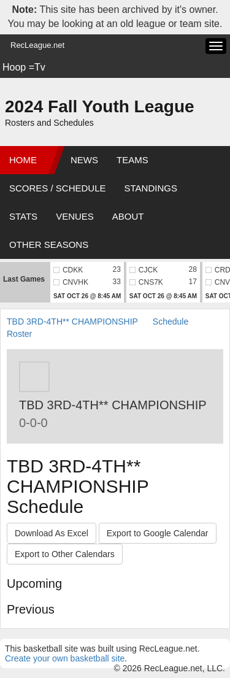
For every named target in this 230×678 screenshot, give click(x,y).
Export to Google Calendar (158, 533)
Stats (23, 216)
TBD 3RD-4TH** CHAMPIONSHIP (72, 321)
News (84, 160)
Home (23, 160)
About (128, 216)
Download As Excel (51, 533)
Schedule (170, 321)
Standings (151, 188)
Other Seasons (48, 244)
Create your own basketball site (65, 658)
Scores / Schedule (57, 188)
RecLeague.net (37, 45)
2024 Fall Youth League (99, 106)
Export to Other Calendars (65, 554)
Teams (132, 160)
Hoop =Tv (23, 67)
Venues (75, 216)
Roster (19, 334)
